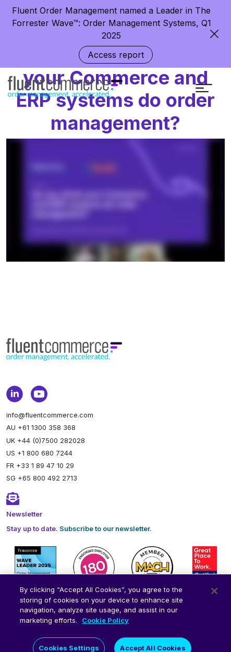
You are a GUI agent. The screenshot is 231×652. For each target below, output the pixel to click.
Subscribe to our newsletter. (105, 529)
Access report (116, 55)
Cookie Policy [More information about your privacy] (105, 626)
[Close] (214, 597)
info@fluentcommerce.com (49, 415)
